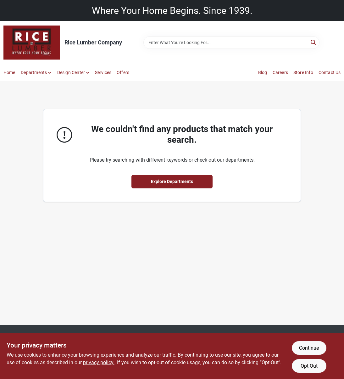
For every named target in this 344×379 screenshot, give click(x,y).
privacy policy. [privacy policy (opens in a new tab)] (98, 362)
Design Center (71, 72)
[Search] (313, 42)
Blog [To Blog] (262, 72)
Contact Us (330, 72)
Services (103, 72)
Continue (309, 348)
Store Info (303, 72)
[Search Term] (231, 42)
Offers (123, 72)
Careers (280, 72)
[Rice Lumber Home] (31, 43)
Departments (34, 72)
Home (9, 72)
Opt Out (309, 366)
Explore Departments (172, 181)
